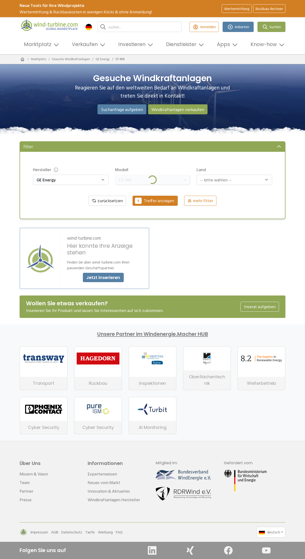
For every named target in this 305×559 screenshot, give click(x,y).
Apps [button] (223, 44)
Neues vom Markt (104, 482)
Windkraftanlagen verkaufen (177, 109)
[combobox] (232, 180)
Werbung (105, 532)
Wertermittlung (236, 8)
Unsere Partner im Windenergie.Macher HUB (152, 334)
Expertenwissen (102, 474)
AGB (54, 532)
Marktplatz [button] (37, 44)
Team (25, 482)
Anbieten (238, 27)
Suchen (271, 27)
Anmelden (204, 27)
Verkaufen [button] (85, 44)
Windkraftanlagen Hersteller (114, 499)
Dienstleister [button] (181, 44)
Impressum (39, 532)
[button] (89, 26)
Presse (26, 499)
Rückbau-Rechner (269, 8)
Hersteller (46, 169)
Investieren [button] (131, 44)
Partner (26, 491)
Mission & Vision (34, 474)
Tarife (90, 532)
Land (201, 169)
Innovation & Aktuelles (109, 491)
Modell (121, 169)
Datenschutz (71, 532)
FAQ (119, 532)
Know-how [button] (264, 44)
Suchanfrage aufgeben (122, 109)
